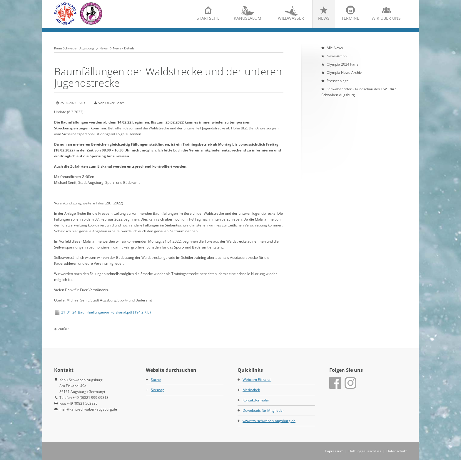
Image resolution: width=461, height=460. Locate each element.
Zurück (63, 329)
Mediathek (251, 389)
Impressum (334, 451)
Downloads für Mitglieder (263, 410)
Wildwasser (291, 18)
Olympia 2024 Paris (342, 64)
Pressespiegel (338, 80)
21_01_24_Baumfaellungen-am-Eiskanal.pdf (106, 312)
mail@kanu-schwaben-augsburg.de (88, 409)
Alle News (335, 47)
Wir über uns (386, 18)
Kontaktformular (256, 400)
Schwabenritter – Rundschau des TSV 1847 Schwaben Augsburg (358, 91)
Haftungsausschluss (364, 451)
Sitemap (157, 389)
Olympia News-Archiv (344, 72)
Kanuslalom (247, 18)
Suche (156, 379)
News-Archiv (337, 56)
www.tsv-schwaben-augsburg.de (269, 420)
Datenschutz (396, 451)
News (324, 18)
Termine (350, 18)
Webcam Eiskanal (257, 379)
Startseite (208, 18)
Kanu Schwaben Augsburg (74, 48)
